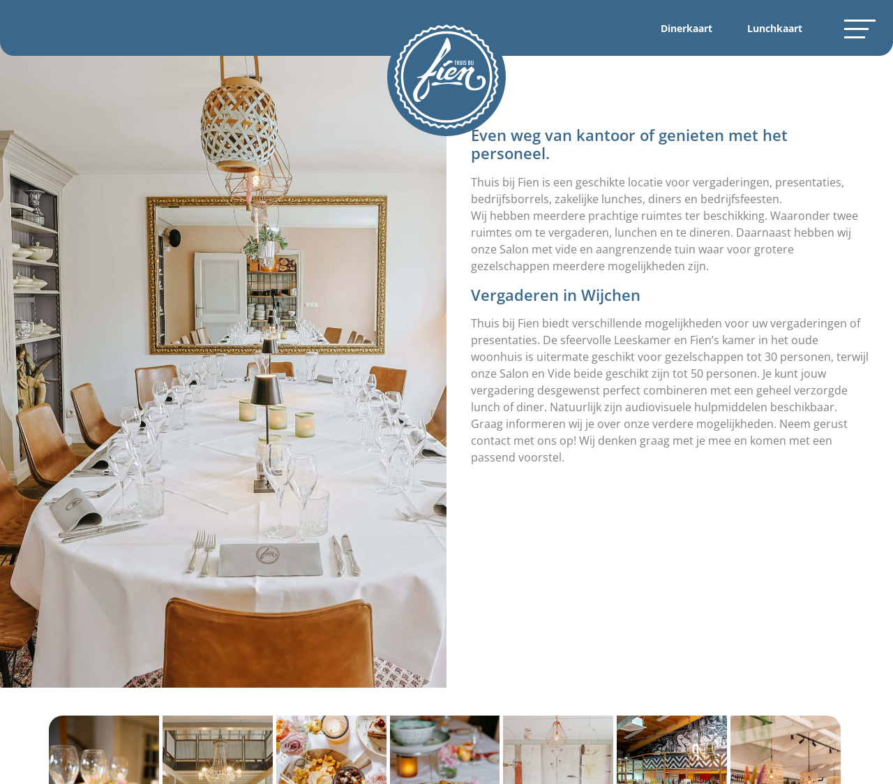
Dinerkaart (686, 28)
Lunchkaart (774, 28)
